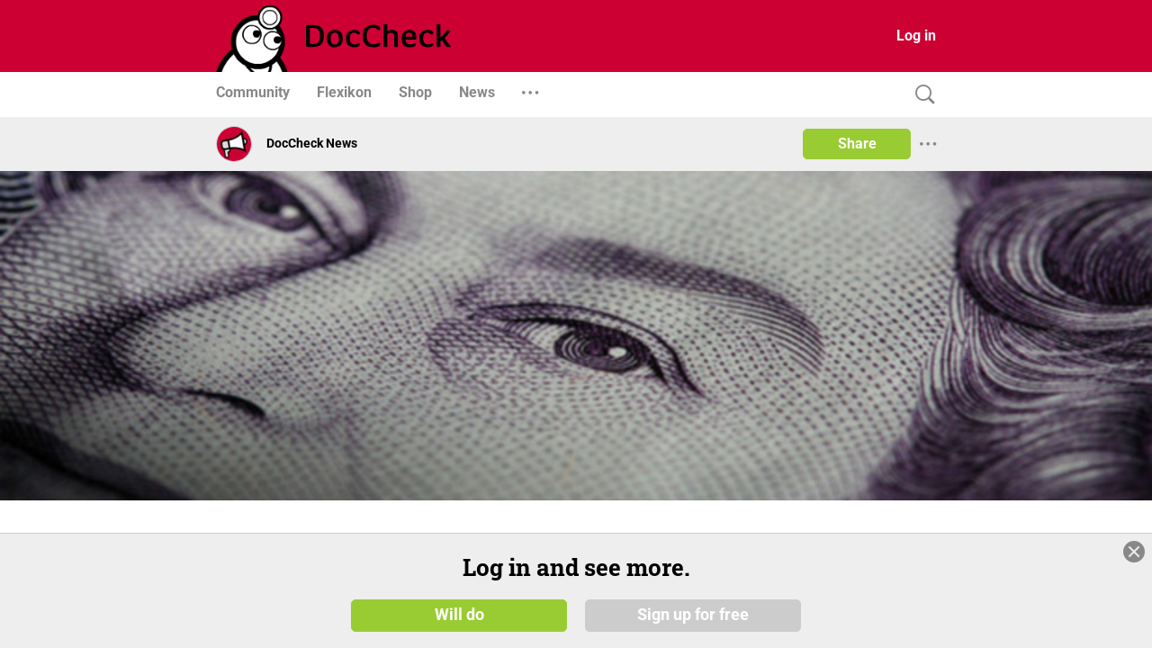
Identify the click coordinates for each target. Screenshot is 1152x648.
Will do (459, 614)
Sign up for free (693, 614)
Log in (916, 35)
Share (857, 143)
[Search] (920, 95)
